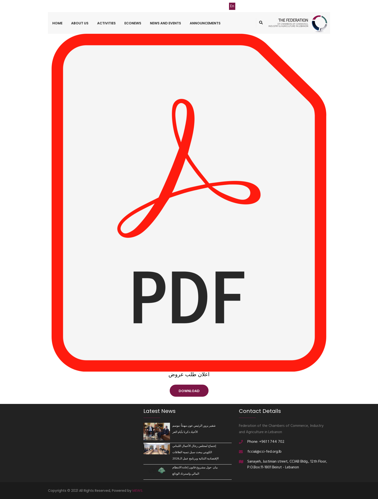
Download (189, 390)
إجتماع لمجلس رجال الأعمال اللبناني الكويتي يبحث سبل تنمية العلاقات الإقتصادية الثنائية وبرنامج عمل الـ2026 (195, 452)
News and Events (165, 23)
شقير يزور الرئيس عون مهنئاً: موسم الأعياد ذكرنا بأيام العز (194, 429)
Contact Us (167, 6)
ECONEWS (132, 23)
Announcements (205, 23)
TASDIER (206, 6)
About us (79, 23)
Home (57, 23)
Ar (224, 6)
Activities (106, 23)
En (232, 6)
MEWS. (137, 490)
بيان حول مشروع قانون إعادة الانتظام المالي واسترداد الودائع (195, 470)
